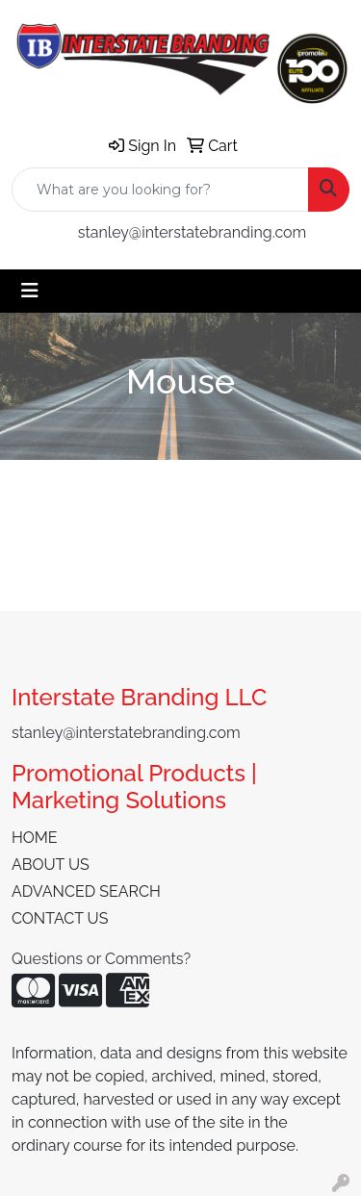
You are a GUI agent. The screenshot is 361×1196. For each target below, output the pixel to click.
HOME (35, 837)
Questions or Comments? (101, 959)
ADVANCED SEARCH (86, 891)
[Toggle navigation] (30, 290)
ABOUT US (51, 864)
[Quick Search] (160, 189)
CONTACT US (60, 918)
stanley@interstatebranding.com (192, 232)
